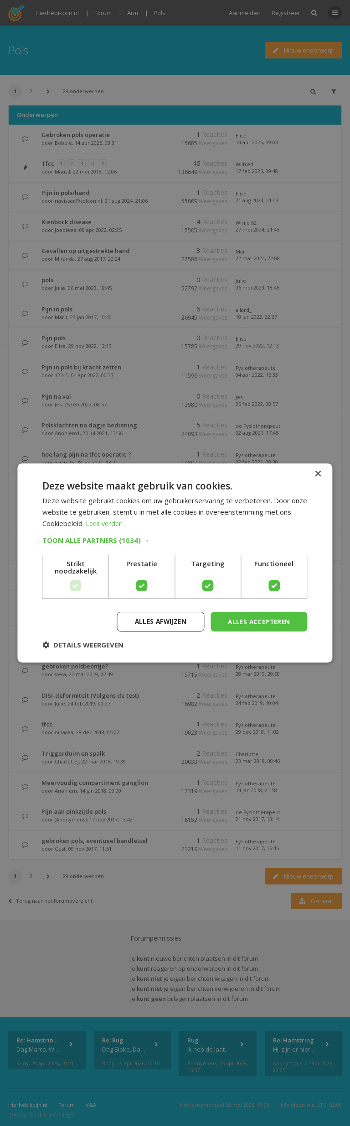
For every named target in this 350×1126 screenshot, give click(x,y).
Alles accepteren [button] (257, 621)
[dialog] (175, 563)
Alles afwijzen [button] (156, 621)
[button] (174, 540)
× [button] (317, 473)
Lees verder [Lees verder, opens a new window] (105, 522)
